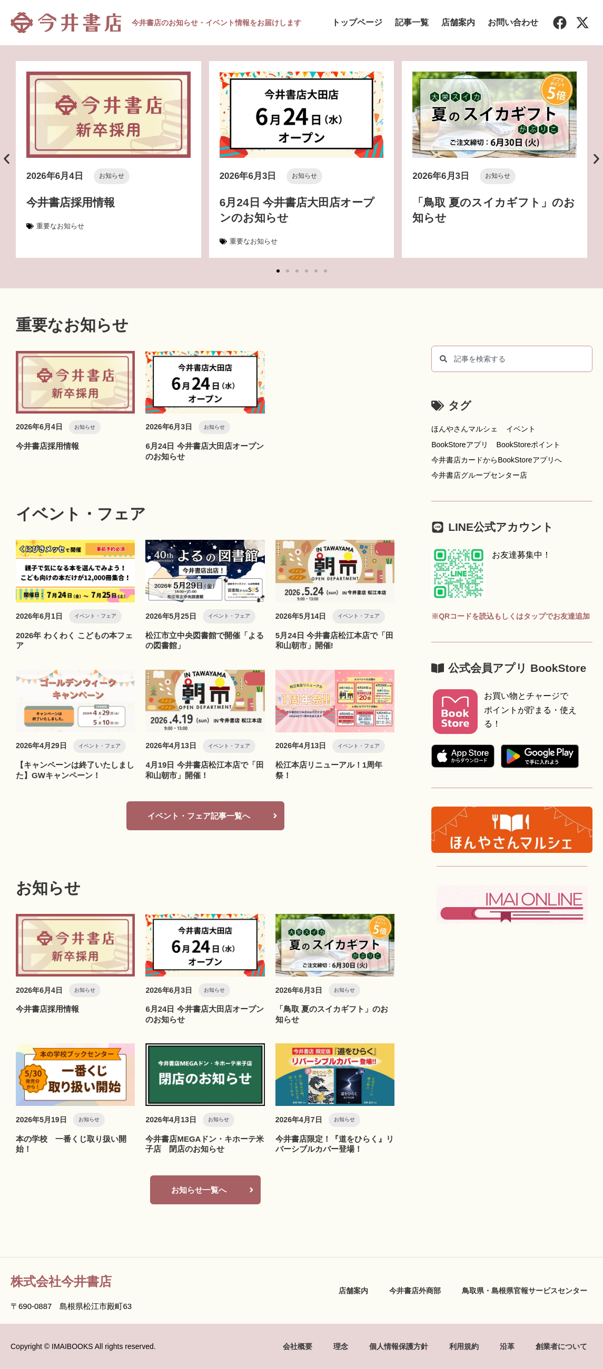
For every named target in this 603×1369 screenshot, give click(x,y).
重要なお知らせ (60, 226)
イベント (521, 429)
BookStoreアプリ (459, 444)
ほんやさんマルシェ (464, 429)
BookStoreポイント (528, 444)
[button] (6, 158)
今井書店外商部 (415, 1290)
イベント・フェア (95, 616)
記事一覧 (412, 22)
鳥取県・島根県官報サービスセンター (524, 1290)
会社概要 (297, 1346)
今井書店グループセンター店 (479, 475)
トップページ (357, 22)
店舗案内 (458, 22)
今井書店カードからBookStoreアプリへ (496, 460)
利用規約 (464, 1346)
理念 (340, 1346)
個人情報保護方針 (398, 1346)
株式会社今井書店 (61, 1281)
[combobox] (511, 359)
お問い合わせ (513, 22)
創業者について (561, 1346)
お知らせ (111, 175)
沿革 (507, 1346)
